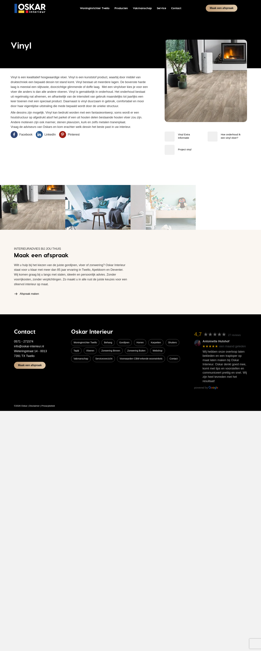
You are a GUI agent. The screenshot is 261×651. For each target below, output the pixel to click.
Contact (174, 358)
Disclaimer (34, 406)
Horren (140, 342)
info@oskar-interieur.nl (29, 346)
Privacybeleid (48, 406)
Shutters (172, 342)
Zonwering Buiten (136, 350)
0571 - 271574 (23, 341)
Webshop (157, 350)
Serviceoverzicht (104, 358)
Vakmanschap (81, 358)
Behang (108, 342)
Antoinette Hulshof (216, 341)
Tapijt (76, 350)
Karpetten (156, 342)
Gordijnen (124, 342)
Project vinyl (184, 149)
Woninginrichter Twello (85, 342)
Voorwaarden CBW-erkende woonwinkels (141, 358)
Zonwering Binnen (110, 350)
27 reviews (234, 335)
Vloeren (90, 350)
